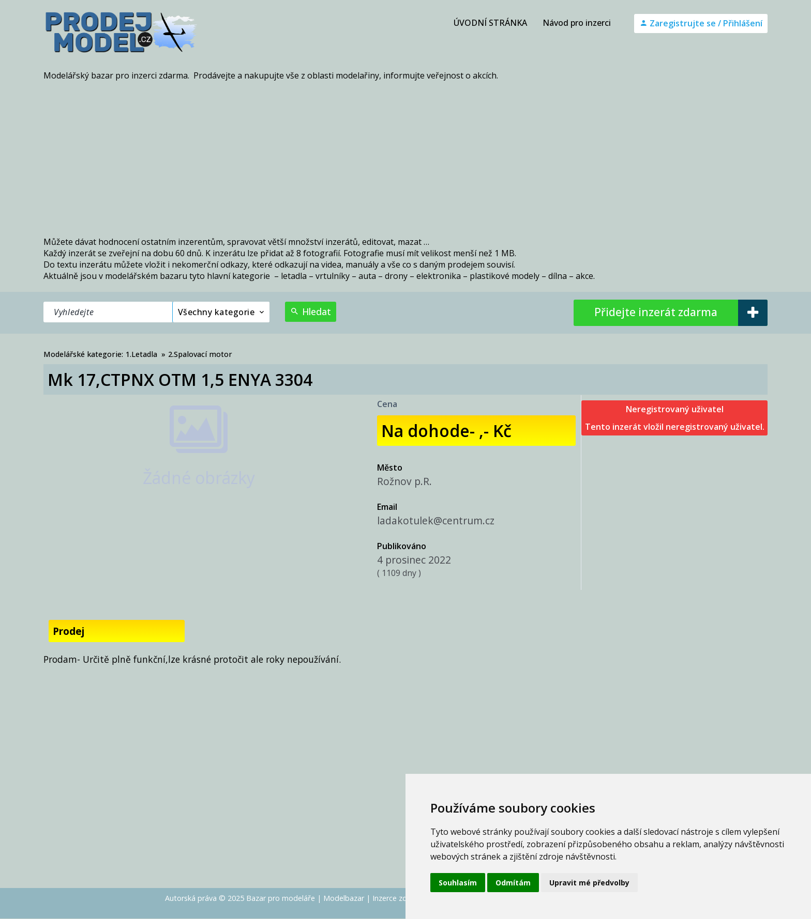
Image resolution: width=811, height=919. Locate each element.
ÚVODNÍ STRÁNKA (490, 22)
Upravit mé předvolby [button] (589, 882)
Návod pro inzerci (577, 22)
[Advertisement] (405, 158)
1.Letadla (141, 354)
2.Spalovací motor (200, 354)
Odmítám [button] (513, 882)
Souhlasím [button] (458, 882)
